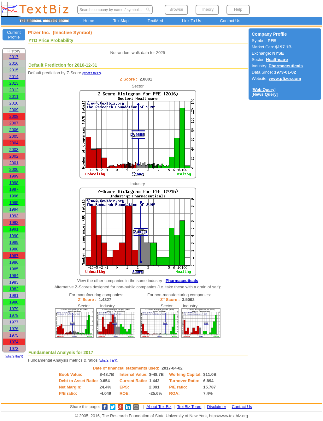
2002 (14, 156)
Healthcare (277, 59)
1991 (14, 229)
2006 (14, 129)
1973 (14, 348)
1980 (14, 302)
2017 (14, 56)
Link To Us (191, 20)
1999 (14, 176)
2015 (14, 70)
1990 (14, 235)
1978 (14, 315)
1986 (14, 262)
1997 (14, 189)
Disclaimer (216, 406)
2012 (14, 89)
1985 (14, 269)
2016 (14, 63)
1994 (14, 209)
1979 (14, 308)
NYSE (278, 53)
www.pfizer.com (285, 78)
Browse (176, 9)
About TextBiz (158, 406)
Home (88, 20)
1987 (14, 255)
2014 (14, 76)
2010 (14, 103)
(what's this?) (14, 356)
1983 (14, 282)
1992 (14, 222)
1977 (14, 322)
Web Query (263, 89)
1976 (14, 328)
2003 (14, 149)
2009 (14, 109)
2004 (14, 143)
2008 (14, 116)
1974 (14, 342)
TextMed (155, 20)
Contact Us (230, 20)
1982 (14, 288)
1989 (14, 242)
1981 (14, 295)
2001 (14, 162)
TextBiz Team (189, 406)
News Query (265, 94)
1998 (14, 182)
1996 (14, 196)
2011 (14, 96)
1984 (14, 275)
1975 (14, 335)
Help (238, 9)
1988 (14, 249)
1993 (14, 216)
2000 (14, 169)
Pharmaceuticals (182, 280)
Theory (207, 9)
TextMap (121, 20)
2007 (14, 123)
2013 (14, 83)
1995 (14, 202)
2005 (14, 136)
